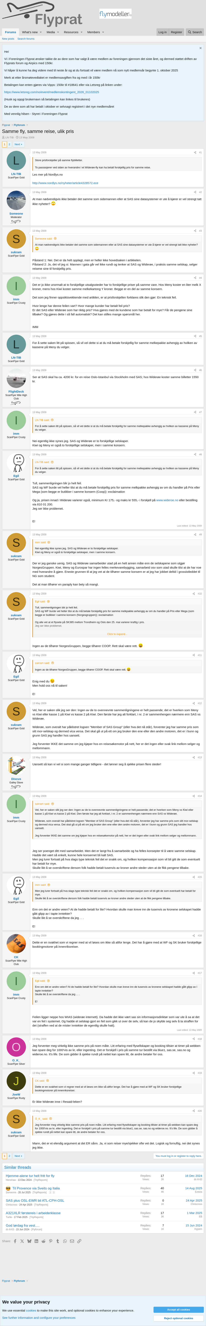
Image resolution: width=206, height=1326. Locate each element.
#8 (200, 454)
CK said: (40, 1080)
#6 (200, 370)
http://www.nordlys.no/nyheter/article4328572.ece (65, 183)
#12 (200, 703)
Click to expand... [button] (117, 634)
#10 (200, 593)
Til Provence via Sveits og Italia (36, 1188)
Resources (71, 32)
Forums (10, 32)
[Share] (195, 152)
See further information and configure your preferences (38, 1317)
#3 (200, 230)
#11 (200, 655)
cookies (31, 1310)
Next (17, 144)
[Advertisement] (168, 14)
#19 (200, 1073)
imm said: (40, 542)
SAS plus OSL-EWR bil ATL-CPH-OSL (35, 1201)
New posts (8, 38)
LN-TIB (9, 137)
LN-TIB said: (42, 420)
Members (93, 32)
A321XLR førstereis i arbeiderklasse (33, 1213)
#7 (200, 412)
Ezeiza (198, 1191)
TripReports (40, 1180)
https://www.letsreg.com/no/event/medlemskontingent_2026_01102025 (51, 92)
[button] (41, 32)
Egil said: (40, 601)
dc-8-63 (198, 1179)
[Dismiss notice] (200, 48)
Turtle (9, 1217)
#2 (200, 192)
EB (200, 1216)
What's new (30, 32)
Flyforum (36, 1229)
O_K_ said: (41, 1118)
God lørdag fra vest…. (22, 1225)
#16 (200, 935)
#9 (200, 534)
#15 (200, 877)
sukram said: (42, 663)
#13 (200, 757)
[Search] (195, 32)
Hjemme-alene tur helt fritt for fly (30, 1176)
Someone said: (44, 238)
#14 (200, 796)
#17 (200, 973)
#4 (200, 278)
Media (51, 32)
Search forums (26, 38)
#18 (200, 1039)
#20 (200, 1111)
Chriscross (11, 1204)
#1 (200, 152)
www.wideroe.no (167, 500)
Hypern (198, 1229)
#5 (200, 336)
